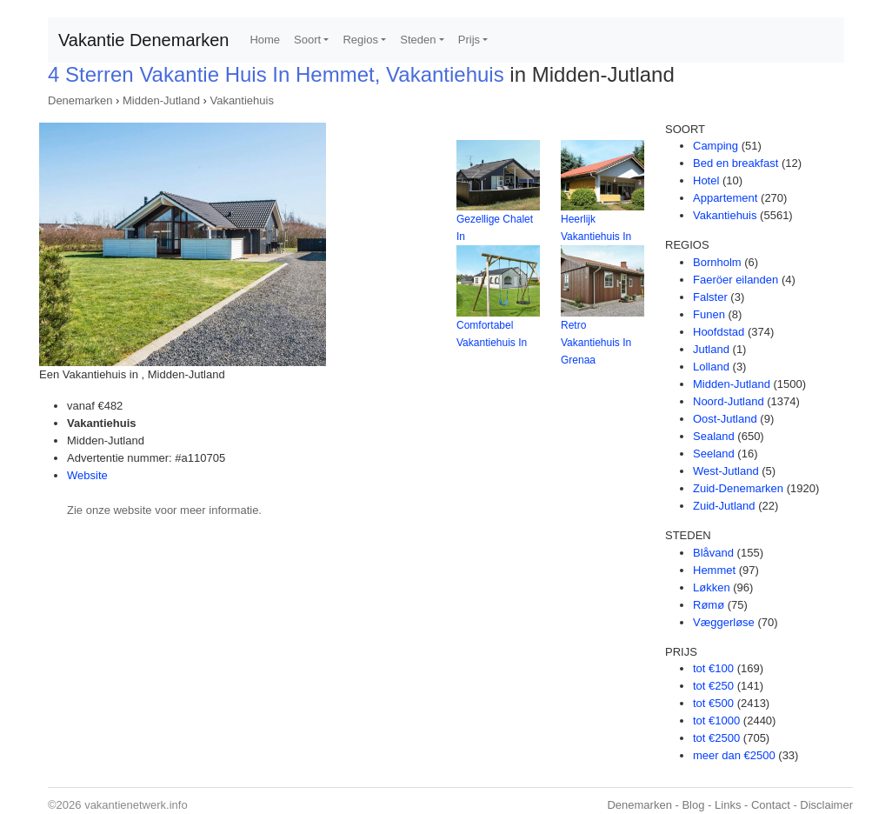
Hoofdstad (718, 331)
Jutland (711, 349)
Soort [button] (307, 39)
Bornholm (717, 262)
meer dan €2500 (734, 755)
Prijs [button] (469, 39)
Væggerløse (724, 622)
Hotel (706, 180)
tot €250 (713, 685)
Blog (693, 804)
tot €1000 (716, 720)
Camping (715, 145)
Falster (710, 297)
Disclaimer (826, 804)
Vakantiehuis (241, 100)
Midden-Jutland (161, 100)
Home (265, 39)
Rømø (708, 604)
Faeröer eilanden (735, 279)
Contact (770, 804)
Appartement (725, 197)
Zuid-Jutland (724, 505)
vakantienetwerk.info (136, 804)
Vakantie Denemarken (143, 40)
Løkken (711, 587)
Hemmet (714, 570)
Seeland (714, 453)
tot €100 (713, 668)
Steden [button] (418, 39)
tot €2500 (716, 737)
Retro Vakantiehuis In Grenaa (596, 342)
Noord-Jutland (728, 401)
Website (87, 475)
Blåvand (713, 552)
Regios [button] (360, 39)
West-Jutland (726, 470)
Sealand (714, 436)
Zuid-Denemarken (738, 488)
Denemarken (80, 100)
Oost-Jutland (725, 418)
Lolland (711, 366)
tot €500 (713, 703)
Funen (709, 314)
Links (728, 804)
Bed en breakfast (735, 163)
